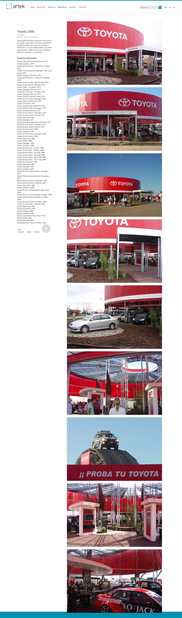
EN (166, 7)
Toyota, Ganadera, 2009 (25, 131)
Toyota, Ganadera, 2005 (25, 213)
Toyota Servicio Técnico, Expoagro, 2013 (31, 108)
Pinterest (36, 232)
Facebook (21, 232)
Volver (21, 25)
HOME (32, 7)
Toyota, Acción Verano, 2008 (27, 136)
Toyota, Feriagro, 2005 (25, 211)
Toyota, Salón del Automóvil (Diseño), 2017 (32, 61)
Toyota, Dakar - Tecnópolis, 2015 (29, 87)
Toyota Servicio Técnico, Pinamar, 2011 (31, 127)
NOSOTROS (41, 7)
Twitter (29, 232)
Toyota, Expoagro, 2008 (25, 143)
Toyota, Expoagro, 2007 (25, 166)
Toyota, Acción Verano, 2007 (27, 162)
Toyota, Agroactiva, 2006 (26, 185)
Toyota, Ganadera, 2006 (25, 187)
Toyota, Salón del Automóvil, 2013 (29, 101)
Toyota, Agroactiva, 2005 (26, 206)
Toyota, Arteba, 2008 (24, 141)
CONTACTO (82, 7)
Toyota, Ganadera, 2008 (25, 145)
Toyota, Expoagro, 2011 (25, 120)
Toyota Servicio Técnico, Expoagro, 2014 (31, 98)
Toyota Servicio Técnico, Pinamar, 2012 (31, 115)
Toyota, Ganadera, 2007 (25, 169)
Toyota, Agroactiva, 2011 (26, 117)
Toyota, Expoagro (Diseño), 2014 (29, 94)
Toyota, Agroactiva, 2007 (26, 164)
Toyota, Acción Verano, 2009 (27, 129)
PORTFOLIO (62, 7)
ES (170, 7)
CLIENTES (72, 7)
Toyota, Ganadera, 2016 (25, 63)
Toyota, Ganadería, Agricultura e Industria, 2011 (34, 122)
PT (174, 7)
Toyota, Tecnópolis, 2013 (26, 103)
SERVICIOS (52, 7)
